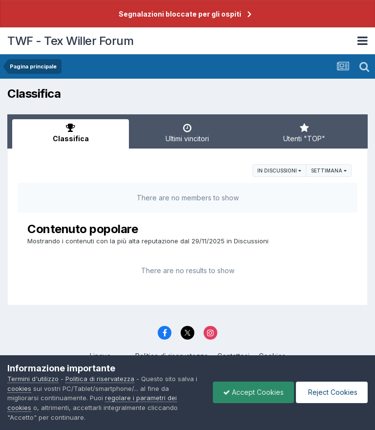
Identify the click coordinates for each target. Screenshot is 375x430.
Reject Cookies (331, 392)
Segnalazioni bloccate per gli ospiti (180, 14)
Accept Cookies (253, 392)
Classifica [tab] (71, 133)
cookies (19, 388)
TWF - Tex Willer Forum (70, 41)
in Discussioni (279, 170)
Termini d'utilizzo (33, 379)
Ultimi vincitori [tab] (187, 133)
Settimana (329, 170)
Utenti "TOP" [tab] (304, 133)
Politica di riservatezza (99, 379)
